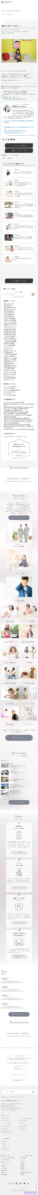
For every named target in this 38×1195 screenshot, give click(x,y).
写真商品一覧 (4, 1170)
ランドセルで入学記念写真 (10, 340)
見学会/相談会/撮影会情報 (10, 377)
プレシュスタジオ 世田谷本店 (20, 31)
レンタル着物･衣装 (5, 1159)
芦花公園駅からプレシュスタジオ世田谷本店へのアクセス (19, 127)
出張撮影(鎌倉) (4, 1174)
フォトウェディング (8, 349)
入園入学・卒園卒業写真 (7, 33)
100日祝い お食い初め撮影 (10, 320)
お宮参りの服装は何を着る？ (8, 1105)
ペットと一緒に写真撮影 (9, 345)
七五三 (14, 296)
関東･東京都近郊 (4, 1141)
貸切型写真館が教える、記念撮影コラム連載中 (15, 436)
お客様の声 (22, 1164)
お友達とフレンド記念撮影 (10, 359)
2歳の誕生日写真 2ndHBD (10, 331)
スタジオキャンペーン (9, 376)
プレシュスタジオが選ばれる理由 (8, 1157)
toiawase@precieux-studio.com (19, 1063)
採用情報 (22, 1168)
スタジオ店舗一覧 (5, 1138)
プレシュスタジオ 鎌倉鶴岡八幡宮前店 (12, 390)
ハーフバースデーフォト (9, 327)
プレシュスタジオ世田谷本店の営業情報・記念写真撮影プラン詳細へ (18, 121)
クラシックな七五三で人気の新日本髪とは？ (11, 1108)
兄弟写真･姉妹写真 (8, 352)
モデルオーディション (9, 379)
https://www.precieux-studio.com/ (15, 99)
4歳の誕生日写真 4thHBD (10, 334)
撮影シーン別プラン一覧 (19, 150)
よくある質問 (4, 1168)
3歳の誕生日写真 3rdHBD (10, 332)
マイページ (22, 1159)
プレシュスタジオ (7, 393)
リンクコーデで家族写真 (9, 356)
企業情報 (22, 1166)
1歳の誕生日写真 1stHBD (10, 329)
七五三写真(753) (8, 305)
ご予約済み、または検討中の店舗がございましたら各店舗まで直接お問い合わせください (19, 1058)
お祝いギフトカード (5, 1172)
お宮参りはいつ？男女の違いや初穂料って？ (11, 1103)
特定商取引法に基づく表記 (25, 1172)
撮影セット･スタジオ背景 (10, 374)
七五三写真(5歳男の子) (9, 314)
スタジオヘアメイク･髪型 (10, 372)
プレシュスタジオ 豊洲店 (9, 388)
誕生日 (23, 296)
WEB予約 (22, 1162)
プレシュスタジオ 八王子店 (10, 391)
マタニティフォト (8, 347)
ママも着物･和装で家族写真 (10, 354)
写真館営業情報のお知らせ (10, 367)
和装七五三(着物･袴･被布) (10, 307)
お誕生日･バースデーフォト (10, 325)
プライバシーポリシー (24, 1170)
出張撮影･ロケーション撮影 (10, 358)
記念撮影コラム (4, 1166)
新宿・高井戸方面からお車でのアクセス (15, 130)
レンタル (19, 296)
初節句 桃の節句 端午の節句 (10, 323)
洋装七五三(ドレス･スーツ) (10, 309)
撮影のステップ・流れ (5, 1155)
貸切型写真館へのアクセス (10, 365)
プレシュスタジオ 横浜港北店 (10, 395)
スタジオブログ (4, 1164)
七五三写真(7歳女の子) (9, 316)
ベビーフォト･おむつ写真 (10, 322)
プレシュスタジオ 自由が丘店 (10, 386)
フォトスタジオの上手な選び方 (8, 1109)
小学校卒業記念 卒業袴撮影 (10, 341)
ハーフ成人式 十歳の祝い (9, 336)
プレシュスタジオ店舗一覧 (19, 145)
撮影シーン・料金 (5, 1115)
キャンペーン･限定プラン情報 (26, 1155)
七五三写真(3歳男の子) (9, 313)
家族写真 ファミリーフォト (10, 350)
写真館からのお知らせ (9, 363)
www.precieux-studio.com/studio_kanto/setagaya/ (21, 135)
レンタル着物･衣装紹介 (9, 368)
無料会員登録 (23, 1157)
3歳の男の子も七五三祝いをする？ (9, 1106)
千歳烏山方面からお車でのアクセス (13, 132)
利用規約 (22, 1174)
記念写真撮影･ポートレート (10, 361)
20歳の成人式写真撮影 (9, 343)
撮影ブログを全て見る (9, 304)
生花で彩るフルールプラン (10, 370)
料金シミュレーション (5, 1162)
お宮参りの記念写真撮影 (9, 318)
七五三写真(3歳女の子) (9, 311)
